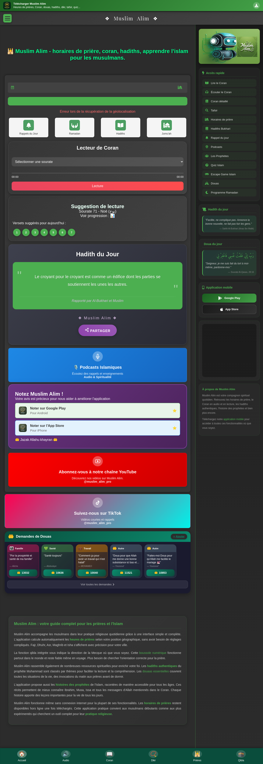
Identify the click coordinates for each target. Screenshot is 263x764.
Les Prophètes (217, 156)
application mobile (233, 419)
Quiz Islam (214, 165)
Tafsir (211, 110)
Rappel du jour (217, 137)
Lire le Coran (216, 83)
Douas (212, 183)
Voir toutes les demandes (98, 584)
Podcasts (213, 147)
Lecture (97, 186)
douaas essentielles (155, 671)
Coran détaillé (216, 101)
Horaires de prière (219, 119)
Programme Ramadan (221, 192)
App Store (229, 309)
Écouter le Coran (218, 92)
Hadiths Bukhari (217, 128)
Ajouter (179, 536)
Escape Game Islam (220, 174)
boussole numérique (152, 653)
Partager (97, 330)
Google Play (229, 298)
